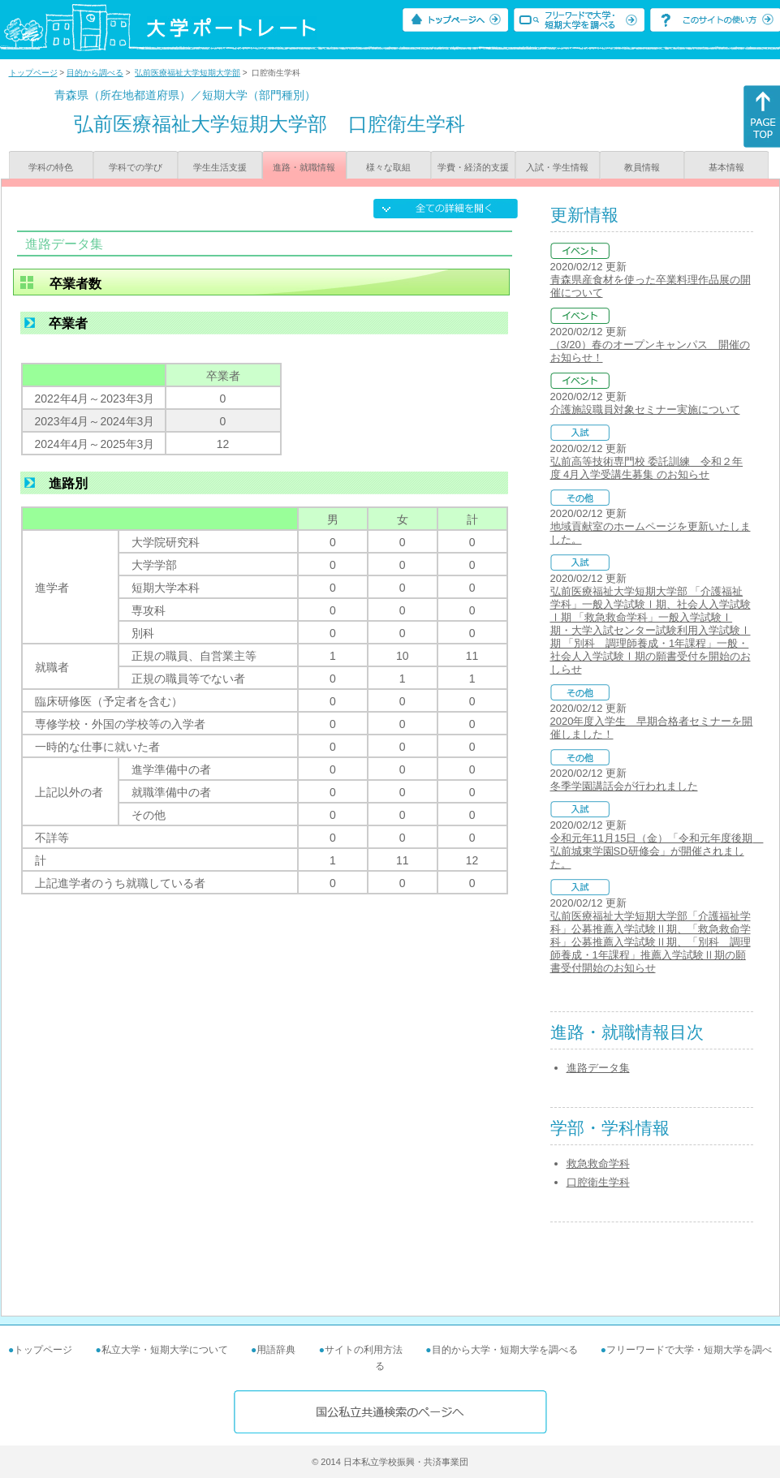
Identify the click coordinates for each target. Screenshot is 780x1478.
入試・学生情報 (557, 167)
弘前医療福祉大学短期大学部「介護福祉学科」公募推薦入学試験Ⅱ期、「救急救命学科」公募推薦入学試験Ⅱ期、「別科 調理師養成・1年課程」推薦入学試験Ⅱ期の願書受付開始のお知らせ (650, 942)
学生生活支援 (220, 167)
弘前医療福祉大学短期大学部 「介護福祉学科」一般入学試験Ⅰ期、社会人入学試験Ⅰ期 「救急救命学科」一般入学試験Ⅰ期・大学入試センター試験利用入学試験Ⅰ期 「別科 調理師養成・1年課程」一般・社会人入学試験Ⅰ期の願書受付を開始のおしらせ (650, 630)
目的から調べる (95, 72)
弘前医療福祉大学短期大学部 (187, 72)
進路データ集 (598, 1068)
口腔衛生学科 (598, 1182)
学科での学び (135, 167)
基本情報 (726, 167)
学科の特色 (50, 167)
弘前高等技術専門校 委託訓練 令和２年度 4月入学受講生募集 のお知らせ (646, 467)
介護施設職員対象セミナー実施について (645, 409)
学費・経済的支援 (473, 167)
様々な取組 (388, 167)
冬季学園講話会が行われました (624, 786)
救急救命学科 (598, 1163)
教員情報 (642, 167)
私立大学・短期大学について (164, 1349)
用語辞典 (275, 1349)
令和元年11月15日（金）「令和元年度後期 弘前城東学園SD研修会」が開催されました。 (657, 851)
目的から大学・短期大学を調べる (505, 1349)
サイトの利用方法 (364, 1349)
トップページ (33, 72)
